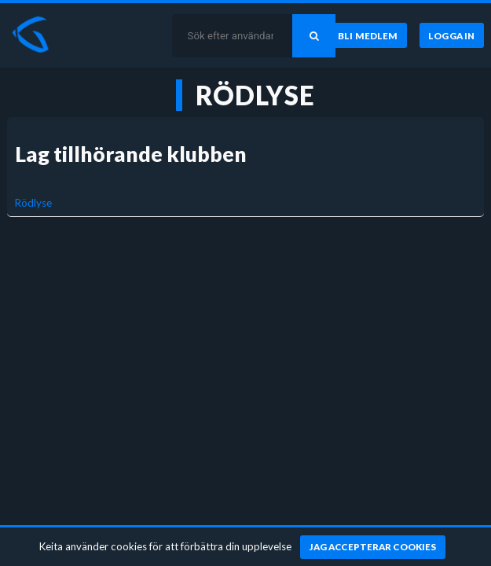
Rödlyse (33, 203)
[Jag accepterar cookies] (372, 547)
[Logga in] (452, 35)
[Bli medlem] (368, 35)
